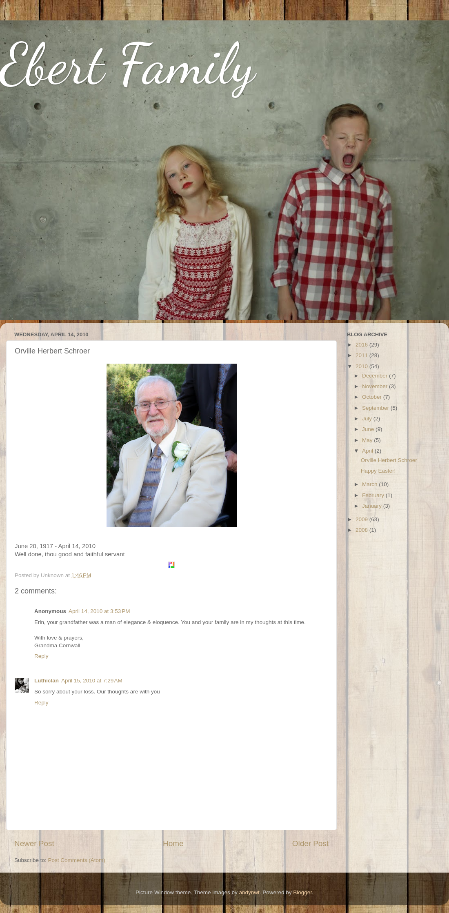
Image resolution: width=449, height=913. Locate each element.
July (367, 418)
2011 (362, 355)
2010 (362, 366)
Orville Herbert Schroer (389, 460)
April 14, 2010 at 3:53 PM (99, 611)
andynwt (249, 892)
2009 (362, 519)
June (369, 429)
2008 (362, 530)
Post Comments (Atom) (76, 860)
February (374, 495)
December (375, 376)
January (372, 506)
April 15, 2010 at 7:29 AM (91, 681)
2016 (362, 345)
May (368, 440)
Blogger (302, 892)
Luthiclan (46, 681)
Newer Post (34, 843)
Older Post (310, 843)
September (376, 408)
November (375, 386)
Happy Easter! (378, 471)
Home (173, 843)
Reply (41, 656)
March (370, 484)
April (368, 451)
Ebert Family (127, 63)
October (372, 397)
